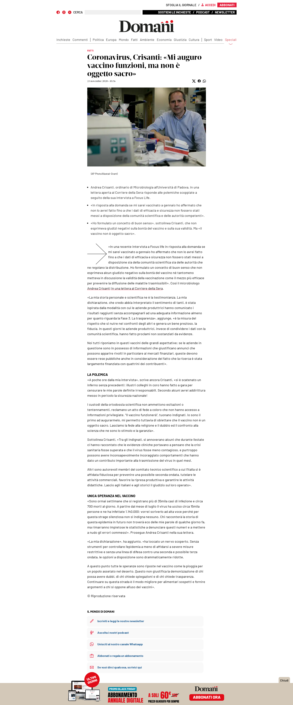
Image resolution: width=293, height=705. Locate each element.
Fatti (134, 40)
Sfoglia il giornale (181, 5)
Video (218, 40)
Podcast (203, 12)
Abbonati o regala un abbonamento (120, 655)
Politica (98, 40)
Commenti (80, 40)
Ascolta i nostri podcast (113, 632)
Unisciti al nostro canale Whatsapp (120, 644)
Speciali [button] (231, 42)
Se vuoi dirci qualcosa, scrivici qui (119, 667)
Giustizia (180, 40)
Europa (111, 40)
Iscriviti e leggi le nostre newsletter (120, 621)
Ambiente (147, 40)
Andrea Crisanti (98, 288)
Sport (208, 40)
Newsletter (225, 12)
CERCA (78, 12)
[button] (194, 81)
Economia (164, 40)
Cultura (194, 40)
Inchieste (63, 40)
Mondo (124, 40)
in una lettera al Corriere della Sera (137, 288)
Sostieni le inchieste (174, 12)
